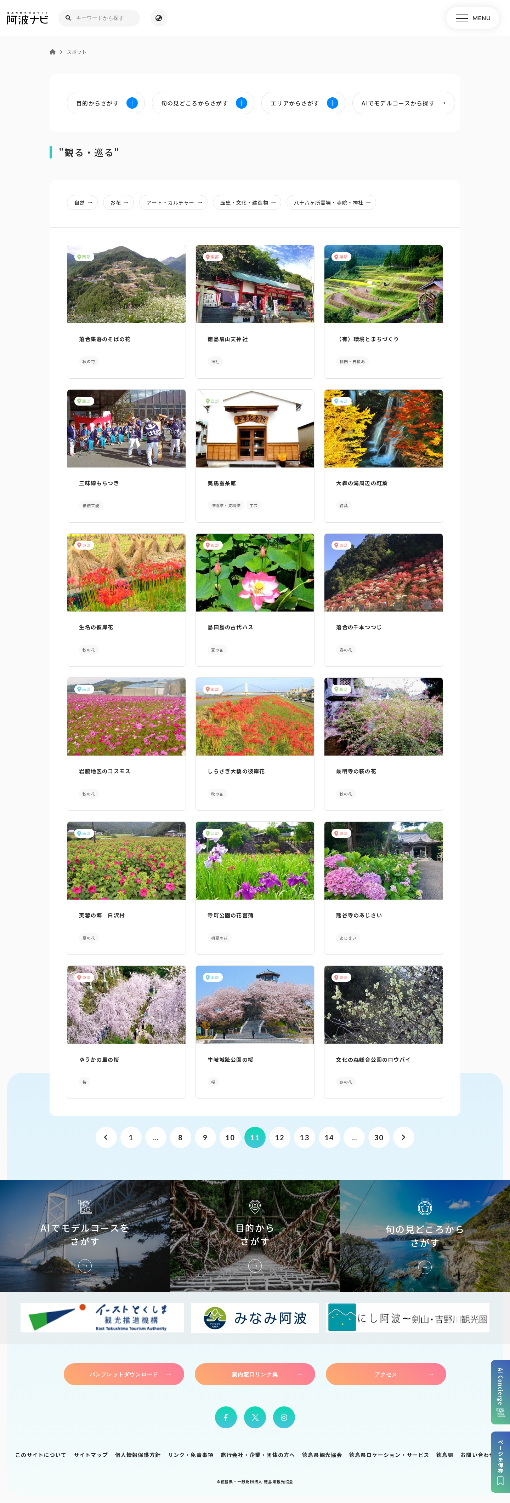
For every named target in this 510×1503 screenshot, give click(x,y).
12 (279, 1137)
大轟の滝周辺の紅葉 (362, 483)
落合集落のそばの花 (105, 339)
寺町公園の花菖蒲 (231, 915)
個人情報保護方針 (138, 1454)
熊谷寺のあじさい (359, 915)
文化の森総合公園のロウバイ (373, 1059)
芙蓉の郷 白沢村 (102, 915)
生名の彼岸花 (96, 627)
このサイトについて (41, 1454)
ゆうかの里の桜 (99, 1059)
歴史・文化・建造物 (250, 202)
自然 (85, 202)
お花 (121, 202)
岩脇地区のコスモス (105, 771)
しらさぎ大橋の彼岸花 (236, 771)
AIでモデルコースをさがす (85, 1236)
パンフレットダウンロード (124, 1374)
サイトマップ (91, 1454)
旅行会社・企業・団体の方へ (258, 1454)
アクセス (386, 1374)
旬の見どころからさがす (425, 1236)
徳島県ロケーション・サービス (389, 1454)
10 (230, 1137)
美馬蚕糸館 (222, 483)
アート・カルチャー (176, 202)
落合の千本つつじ (359, 627)
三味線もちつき (99, 483)
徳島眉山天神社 (228, 339)
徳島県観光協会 (322, 1454)
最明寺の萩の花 (356, 771)
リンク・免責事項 (191, 1454)
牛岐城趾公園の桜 (231, 1059)
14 (329, 1137)
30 (379, 1137)
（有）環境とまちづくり (367, 339)
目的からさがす (255, 1236)
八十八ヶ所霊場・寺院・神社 (334, 202)
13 (304, 1137)
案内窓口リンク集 (255, 1374)
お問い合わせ (477, 1454)
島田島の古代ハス (231, 627)
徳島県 (445, 1454)
